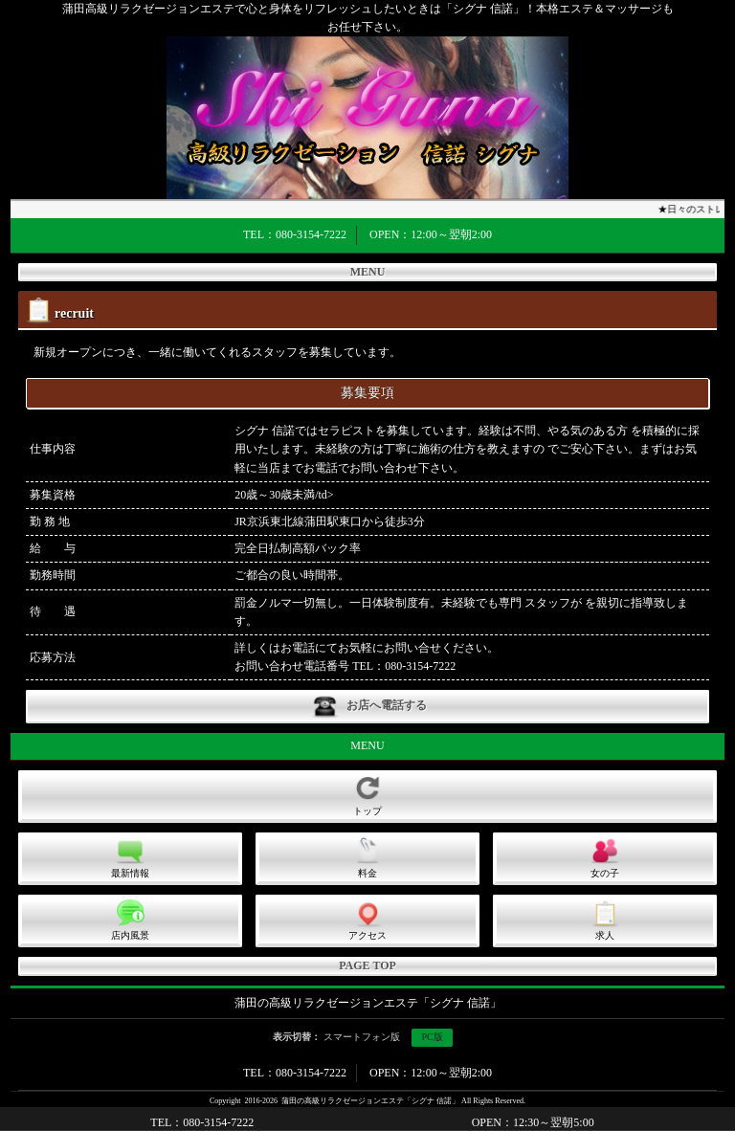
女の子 (605, 857)
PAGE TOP (367, 965)
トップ (367, 795)
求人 (605, 919)
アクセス (367, 919)
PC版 (431, 1036)
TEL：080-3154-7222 (294, 234)
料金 (367, 857)
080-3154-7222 (420, 666)
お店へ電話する (367, 706)
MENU (368, 271)
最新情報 (130, 857)
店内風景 (130, 919)
